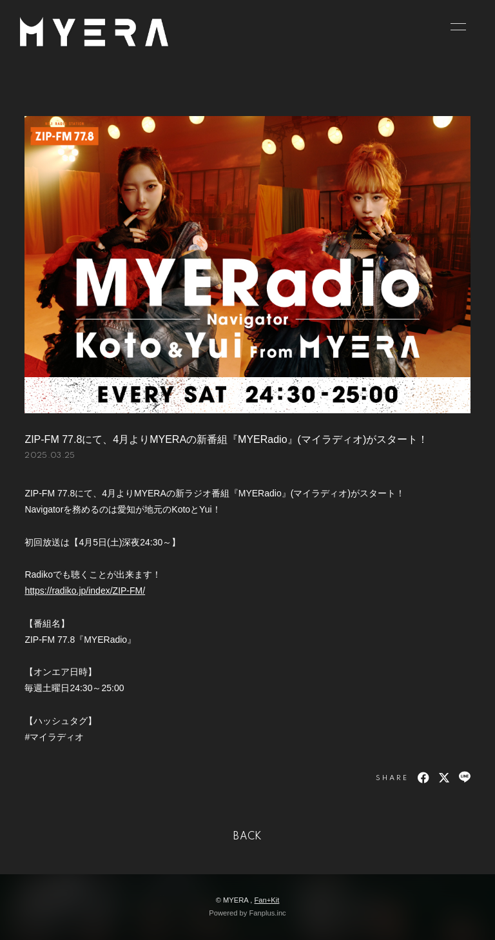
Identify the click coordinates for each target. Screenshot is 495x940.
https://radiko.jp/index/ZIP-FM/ (84, 590)
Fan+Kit (266, 900)
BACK (247, 837)
